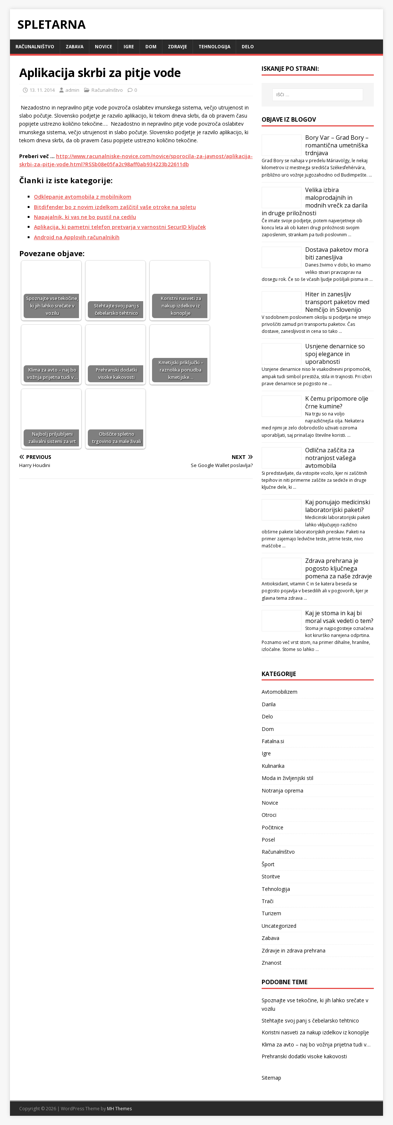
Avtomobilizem (279, 691)
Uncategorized (279, 925)
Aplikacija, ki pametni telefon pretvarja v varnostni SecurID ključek (120, 226)
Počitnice (272, 827)
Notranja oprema (282, 790)
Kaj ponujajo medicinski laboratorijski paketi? (337, 506)
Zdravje (177, 46)
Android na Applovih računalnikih (77, 237)
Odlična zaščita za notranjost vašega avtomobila (330, 458)
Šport (268, 864)
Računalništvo (34, 46)
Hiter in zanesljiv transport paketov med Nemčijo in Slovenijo (337, 302)
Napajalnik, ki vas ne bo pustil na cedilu (85, 216)
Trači (267, 901)
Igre (129, 46)
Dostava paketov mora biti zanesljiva (336, 253)
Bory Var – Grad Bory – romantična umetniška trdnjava (337, 145)
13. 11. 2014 (42, 90)
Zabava (74, 46)
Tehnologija (214, 46)
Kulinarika (273, 765)
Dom (150, 46)
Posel (268, 839)
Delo (248, 46)
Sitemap (271, 1077)
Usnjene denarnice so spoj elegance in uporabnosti (335, 354)
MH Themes (119, 1108)
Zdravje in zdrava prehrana (293, 950)
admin (72, 90)
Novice (103, 46)
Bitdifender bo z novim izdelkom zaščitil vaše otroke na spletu (115, 206)
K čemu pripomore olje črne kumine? (336, 402)
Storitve (271, 876)
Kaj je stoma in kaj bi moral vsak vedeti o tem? (339, 617)
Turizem (271, 913)
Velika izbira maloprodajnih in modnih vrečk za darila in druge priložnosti (315, 201)
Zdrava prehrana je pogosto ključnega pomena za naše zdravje (338, 568)
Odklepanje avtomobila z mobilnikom (82, 196)
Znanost (272, 962)
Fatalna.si (273, 741)
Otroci (269, 814)
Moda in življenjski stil (287, 777)
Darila (269, 704)
